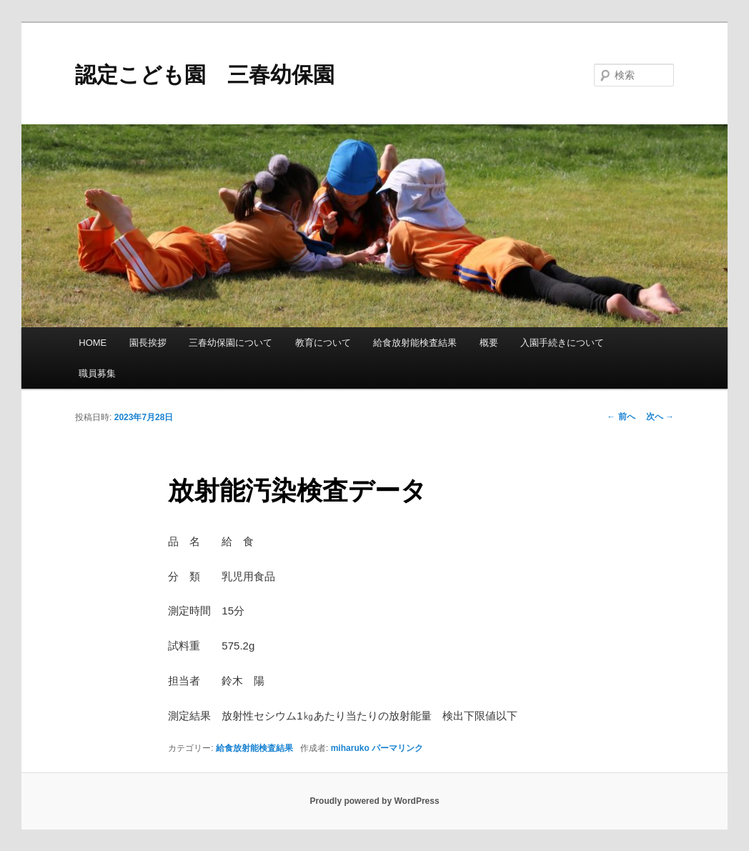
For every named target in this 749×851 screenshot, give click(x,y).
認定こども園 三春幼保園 (204, 74)
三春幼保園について (230, 342)
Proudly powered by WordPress (374, 801)
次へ (660, 417)
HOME (92, 342)
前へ (621, 417)
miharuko (350, 748)
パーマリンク (397, 748)
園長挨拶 (148, 342)
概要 (489, 342)
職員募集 (97, 373)
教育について (323, 342)
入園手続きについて (562, 342)
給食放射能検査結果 (415, 342)
